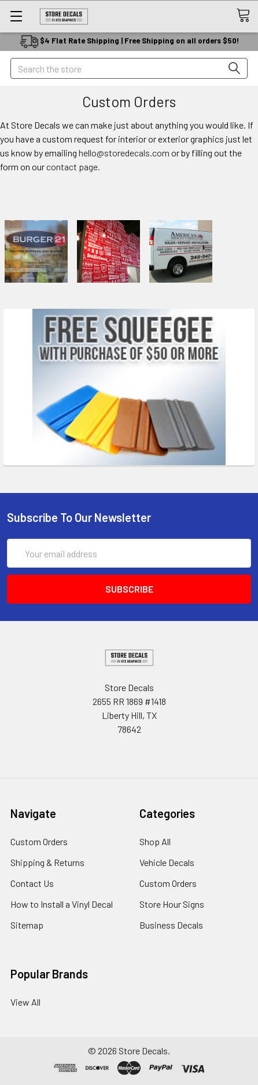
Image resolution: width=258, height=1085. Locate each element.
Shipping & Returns (47, 862)
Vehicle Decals (166, 862)
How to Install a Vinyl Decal (61, 903)
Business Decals (171, 924)
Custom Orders (39, 841)
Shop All (155, 841)
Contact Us (32, 883)
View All (25, 1001)
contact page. (73, 166)
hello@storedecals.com (124, 152)
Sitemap (26, 924)
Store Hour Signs (171, 903)
